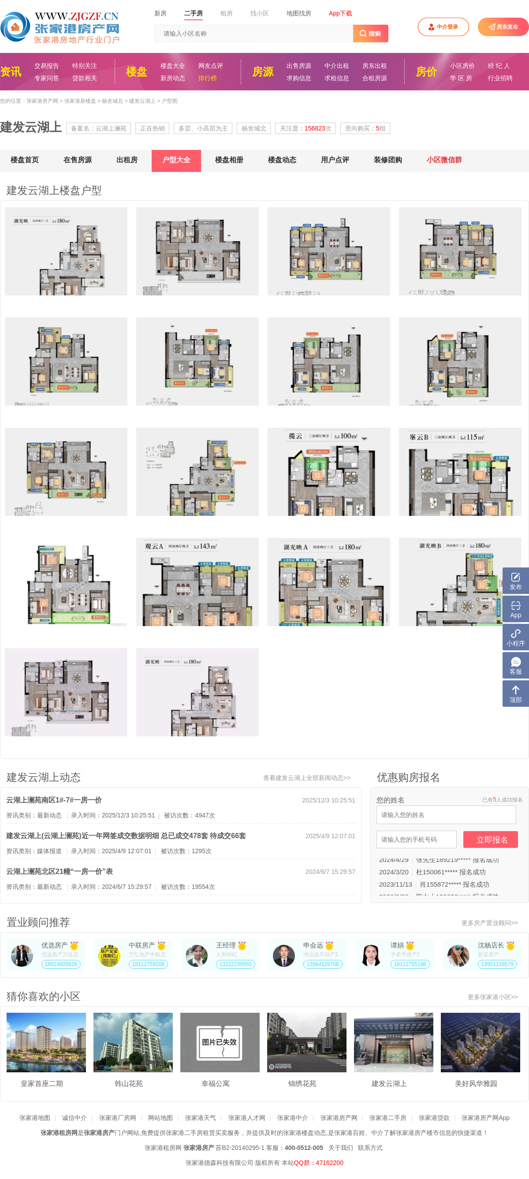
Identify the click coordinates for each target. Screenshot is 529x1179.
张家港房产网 (42, 101)
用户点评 (335, 160)
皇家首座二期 (42, 1083)
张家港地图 (34, 1117)
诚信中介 (74, 1117)
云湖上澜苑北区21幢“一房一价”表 (59, 871)
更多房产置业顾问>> (490, 922)
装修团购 (388, 160)
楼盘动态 (282, 160)
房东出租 (374, 65)
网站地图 (160, 1117)
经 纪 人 (499, 65)
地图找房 (299, 13)
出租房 (127, 160)
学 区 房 (461, 78)
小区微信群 (444, 160)
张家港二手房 (387, 1117)
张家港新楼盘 (80, 101)
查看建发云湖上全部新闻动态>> (306, 777)
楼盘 (136, 72)
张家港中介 (292, 1117)
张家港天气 (200, 1117)
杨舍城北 (112, 101)
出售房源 (299, 65)
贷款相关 (84, 78)
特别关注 (84, 65)
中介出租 (336, 65)
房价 (426, 72)
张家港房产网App (486, 1117)
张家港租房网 (163, 1147)
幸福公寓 (215, 1083)
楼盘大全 (172, 65)
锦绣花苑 (302, 1083)
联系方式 (370, 1147)
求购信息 (299, 78)
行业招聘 (500, 78)
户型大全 (176, 160)
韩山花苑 (129, 1083)
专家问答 (46, 78)
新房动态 (172, 78)
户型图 (170, 101)
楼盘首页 (25, 160)
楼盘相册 (229, 160)
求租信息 (336, 78)
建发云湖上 (142, 101)
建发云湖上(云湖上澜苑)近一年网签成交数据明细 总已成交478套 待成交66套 (126, 835)
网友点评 (210, 65)
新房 (160, 13)
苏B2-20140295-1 (240, 1147)
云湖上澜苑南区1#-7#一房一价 (54, 800)
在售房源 (77, 160)
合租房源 (374, 78)
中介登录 (447, 27)
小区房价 (462, 65)
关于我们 (340, 1147)
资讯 (10, 72)
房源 (262, 72)
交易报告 (46, 65)
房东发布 (507, 27)
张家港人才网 (246, 1117)
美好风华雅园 (476, 1083)
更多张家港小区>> (493, 996)
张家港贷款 (434, 1117)
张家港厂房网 (117, 1117)
